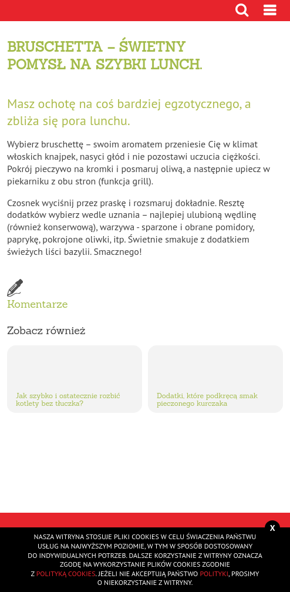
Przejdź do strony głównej (46, 10)
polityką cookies (66, 573)
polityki (214, 573)
